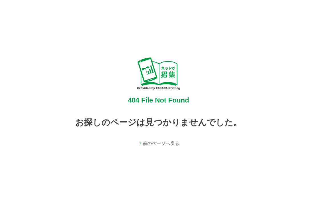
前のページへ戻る (161, 143)
